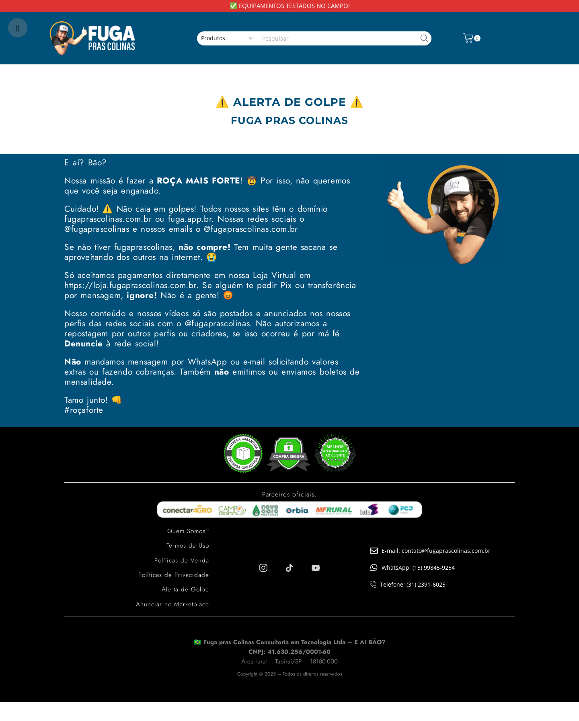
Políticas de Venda (181, 559)
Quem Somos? (187, 531)
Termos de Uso (187, 545)
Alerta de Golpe (185, 588)
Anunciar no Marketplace (171, 603)
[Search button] (424, 38)
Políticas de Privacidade (173, 574)
